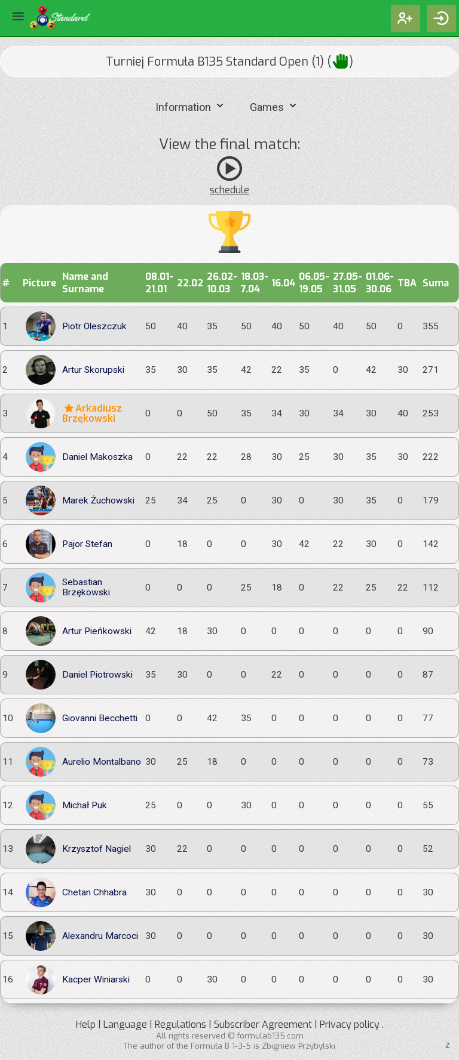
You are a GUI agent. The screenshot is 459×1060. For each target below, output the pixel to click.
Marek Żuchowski (98, 501)
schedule (229, 190)
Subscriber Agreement (263, 1024)
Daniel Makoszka (97, 457)
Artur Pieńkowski (96, 631)
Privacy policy (350, 1024)
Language (125, 1024)
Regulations (180, 1024)
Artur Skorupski (93, 370)
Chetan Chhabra (94, 893)
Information (191, 105)
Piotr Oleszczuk (94, 327)
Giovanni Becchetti (99, 718)
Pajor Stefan (87, 544)
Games (274, 105)
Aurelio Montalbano (101, 762)
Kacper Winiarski (96, 980)
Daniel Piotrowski (97, 675)
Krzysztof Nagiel (96, 849)
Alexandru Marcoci (100, 936)
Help (86, 1024)
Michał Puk (84, 806)
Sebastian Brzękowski (86, 587)
